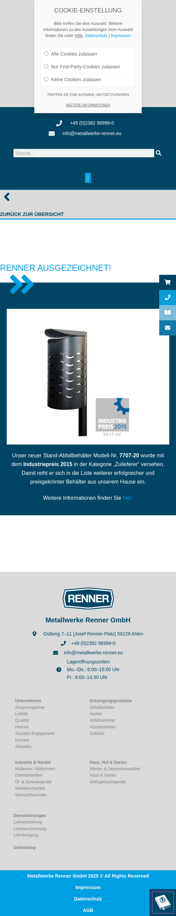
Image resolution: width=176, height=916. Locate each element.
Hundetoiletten (103, 727)
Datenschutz (88, 899)
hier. (128, 498)
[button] (88, 178)
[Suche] (158, 153)
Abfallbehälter (102, 707)
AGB (88, 910)
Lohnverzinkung (27, 822)
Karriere (22, 740)
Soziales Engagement (34, 733)
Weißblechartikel (30, 788)
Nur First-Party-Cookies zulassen (82, 65)
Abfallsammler (102, 720)
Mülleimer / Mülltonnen (35, 768)
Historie (22, 727)
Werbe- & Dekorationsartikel (115, 768)
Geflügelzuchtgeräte (108, 782)
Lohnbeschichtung (29, 828)
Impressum (88, 887)
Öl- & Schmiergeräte (33, 782)
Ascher (96, 714)
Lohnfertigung (25, 835)
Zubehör (97, 733)
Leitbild (21, 714)
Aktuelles (23, 746)
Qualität (22, 720)
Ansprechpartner (30, 707)
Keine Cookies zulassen (72, 78)
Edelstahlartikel (28, 775)
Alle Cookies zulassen (70, 52)
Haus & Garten (103, 775)
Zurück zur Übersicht (32, 214)
